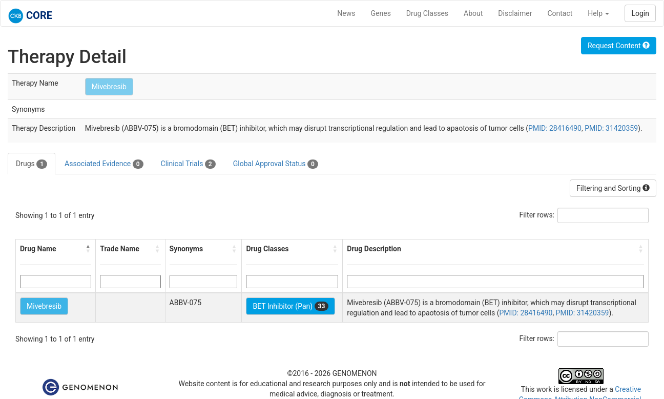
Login (640, 13)
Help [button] (598, 13)
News (346, 13)
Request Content (619, 46)
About (473, 13)
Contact (559, 13)
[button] (88, 249)
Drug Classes (427, 13)
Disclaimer (515, 13)
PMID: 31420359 (611, 128)
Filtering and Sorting (613, 188)
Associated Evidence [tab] (104, 164)
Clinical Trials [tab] (188, 164)
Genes (381, 13)
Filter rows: (537, 215)
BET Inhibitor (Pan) (290, 306)
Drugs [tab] (31, 164)
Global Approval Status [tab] (275, 164)
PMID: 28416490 (555, 128)
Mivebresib (109, 87)
